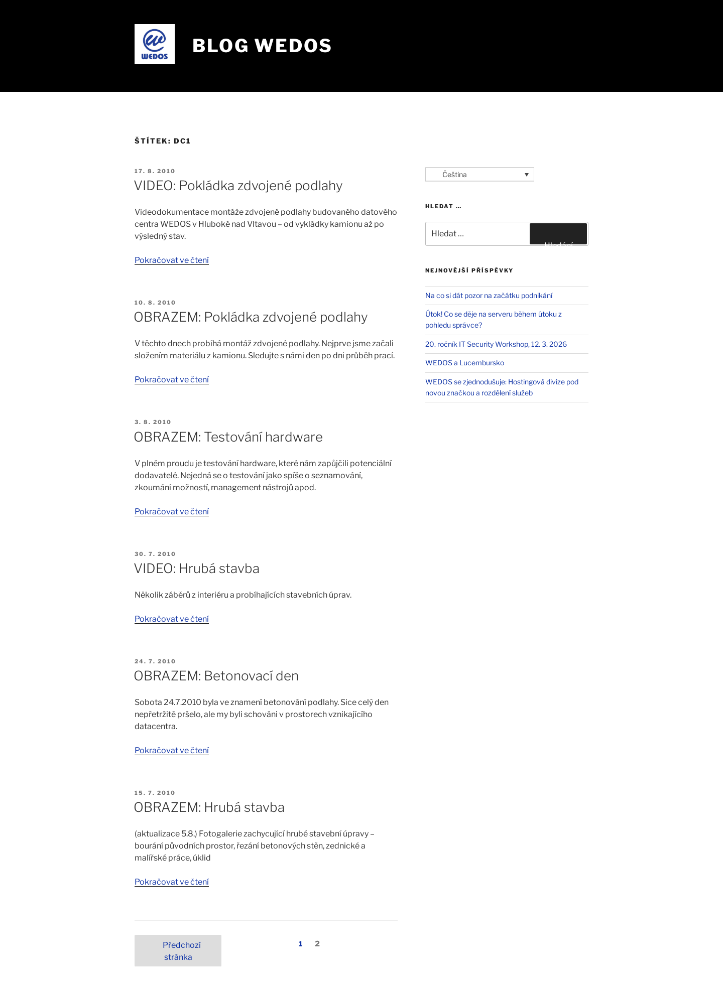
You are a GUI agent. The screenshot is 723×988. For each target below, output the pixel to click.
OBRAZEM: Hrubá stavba (209, 807)
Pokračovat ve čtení (172, 260)
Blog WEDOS (262, 46)
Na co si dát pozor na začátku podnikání (488, 295)
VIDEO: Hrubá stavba (197, 568)
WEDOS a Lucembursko (464, 362)
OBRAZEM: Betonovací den (216, 675)
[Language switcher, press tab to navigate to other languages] (479, 174)
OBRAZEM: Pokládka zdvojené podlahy (251, 317)
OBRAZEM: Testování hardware (228, 437)
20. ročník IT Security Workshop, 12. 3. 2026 (496, 344)
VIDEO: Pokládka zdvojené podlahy (238, 185)
